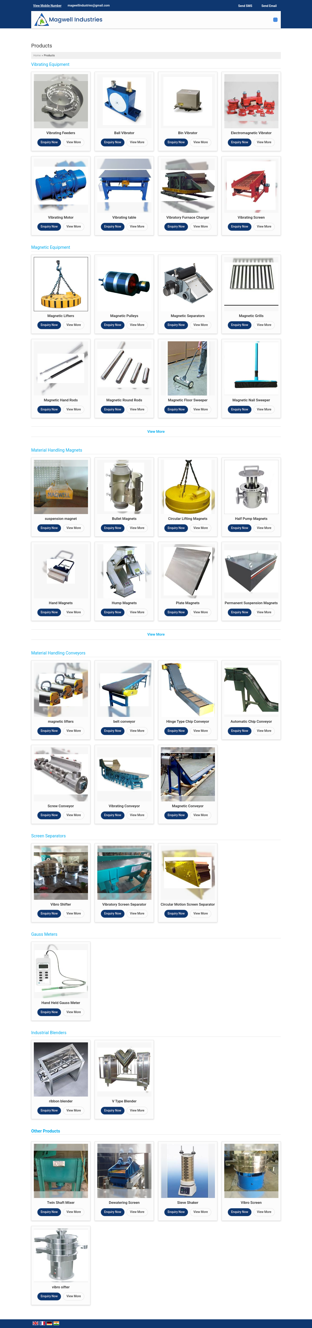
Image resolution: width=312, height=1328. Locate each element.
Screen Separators (48, 835)
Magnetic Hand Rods (61, 400)
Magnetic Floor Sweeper (188, 400)
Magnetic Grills (251, 316)
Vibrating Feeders (60, 133)
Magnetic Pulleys (124, 316)
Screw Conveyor (61, 806)
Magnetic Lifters (60, 316)
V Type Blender (124, 1101)
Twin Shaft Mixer (61, 1202)
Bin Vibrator (187, 133)
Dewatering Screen (124, 1202)
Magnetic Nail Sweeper (251, 400)
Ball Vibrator (124, 133)
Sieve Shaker (187, 1202)
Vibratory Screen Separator (124, 904)
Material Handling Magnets (56, 450)
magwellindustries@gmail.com (89, 5)
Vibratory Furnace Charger (187, 217)
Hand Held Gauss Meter (60, 1003)
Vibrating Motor (61, 217)
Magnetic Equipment (50, 247)
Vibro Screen (251, 1202)
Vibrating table (124, 217)
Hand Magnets (61, 603)
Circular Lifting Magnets (187, 518)
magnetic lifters (60, 721)
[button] (47, 5)
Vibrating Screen (251, 217)
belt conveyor (124, 721)
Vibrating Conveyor (124, 806)
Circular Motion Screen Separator (188, 904)
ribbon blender (61, 1101)
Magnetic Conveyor (187, 806)
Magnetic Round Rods (124, 400)
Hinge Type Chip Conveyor (187, 721)
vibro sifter (61, 1287)
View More (74, 142)
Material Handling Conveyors (58, 653)
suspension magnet (61, 518)
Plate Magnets (188, 603)
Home (37, 55)
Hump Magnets (124, 603)
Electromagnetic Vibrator (251, 133)
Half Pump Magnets (251, 518)
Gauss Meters (44, 934)
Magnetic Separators (188, 316)
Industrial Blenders (49, 1032)
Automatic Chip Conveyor (251, 721)
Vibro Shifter (60, 904)
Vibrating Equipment (50, 64)
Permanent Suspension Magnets (251, 603)
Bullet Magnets (124, 518)
